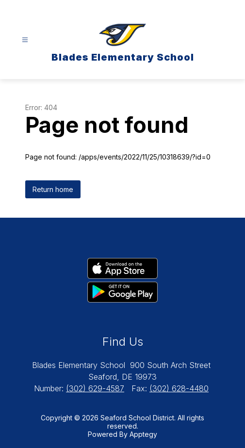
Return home (53, 189)
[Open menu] (25, 40)
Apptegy (143, 434)
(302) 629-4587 (95, 388)
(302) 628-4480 (179, 388)
